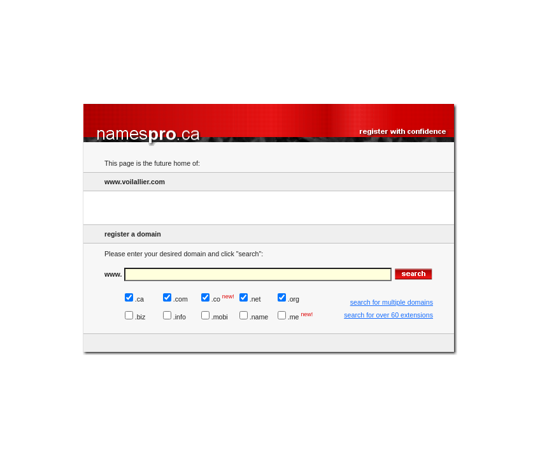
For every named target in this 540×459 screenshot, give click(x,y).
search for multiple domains (391, 302)
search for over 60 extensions (388, 315)
